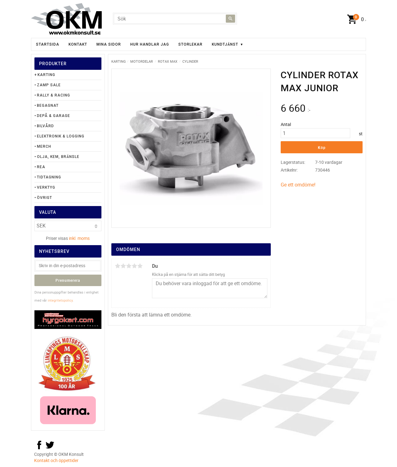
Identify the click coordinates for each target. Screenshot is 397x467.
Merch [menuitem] (44, 146)
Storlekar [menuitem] (190, 44)
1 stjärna (117, 266)
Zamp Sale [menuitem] (49, 85)
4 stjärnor (134, 266)
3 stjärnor (129, 266)
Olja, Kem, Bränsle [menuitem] (58, 157)
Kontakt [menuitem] (78, 44)
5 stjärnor (140, 266)
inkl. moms (79, 238)
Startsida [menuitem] (47, 44)
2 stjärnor (123, 266)
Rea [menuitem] (41, 167)
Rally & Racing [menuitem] (53, 95)
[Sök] (230, 19)
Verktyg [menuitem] (46, 187)
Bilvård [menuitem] (45, 126)
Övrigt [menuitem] (44, 197)
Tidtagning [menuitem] (49, 177)
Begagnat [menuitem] (48, 105)
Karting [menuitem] (46, 75)
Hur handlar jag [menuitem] (149, 44)
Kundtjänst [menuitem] (225, 44)
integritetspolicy (60, 300)
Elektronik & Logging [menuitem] (60, 136)
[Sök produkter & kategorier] (175, 19)
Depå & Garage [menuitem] (53, 116)
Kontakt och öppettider (56, 460)
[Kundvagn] (355, 19)
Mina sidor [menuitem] (108, 44)
